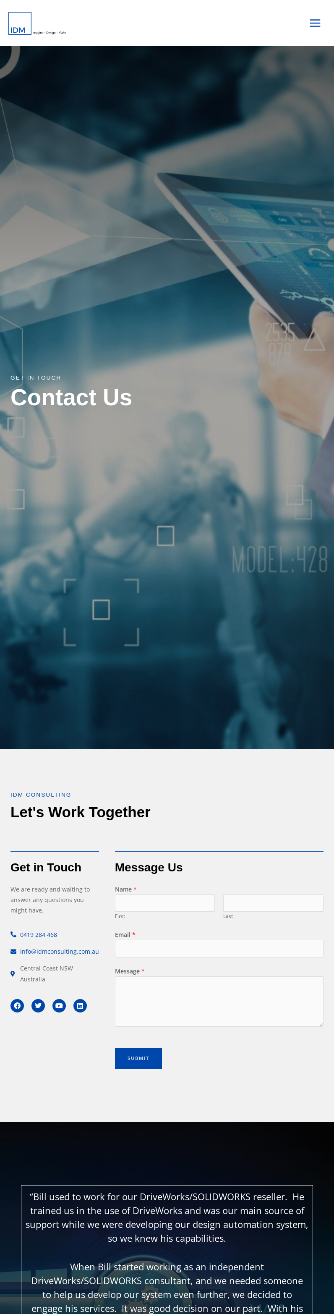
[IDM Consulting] (33, 23)
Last (228, 916)
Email (125, 935)
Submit (138, 1058)
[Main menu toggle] (315, 23)
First (120, 916)
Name (126, 889)
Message (130, 971)
